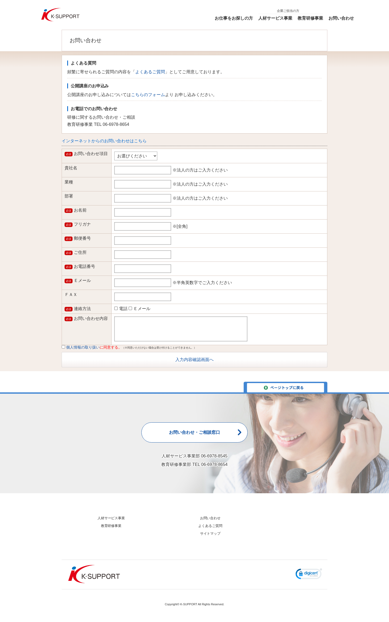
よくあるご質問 (150, 72)
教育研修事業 (310, 18)
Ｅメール (139, 308)
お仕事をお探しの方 (234, 18)
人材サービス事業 (275, 18)
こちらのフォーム (148, 94)
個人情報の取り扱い (83, 347)
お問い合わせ (341, 18)
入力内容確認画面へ (194, 359)
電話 (120, 308)
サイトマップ (210, 533)
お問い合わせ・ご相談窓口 (194, 433)
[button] (308, 577)
